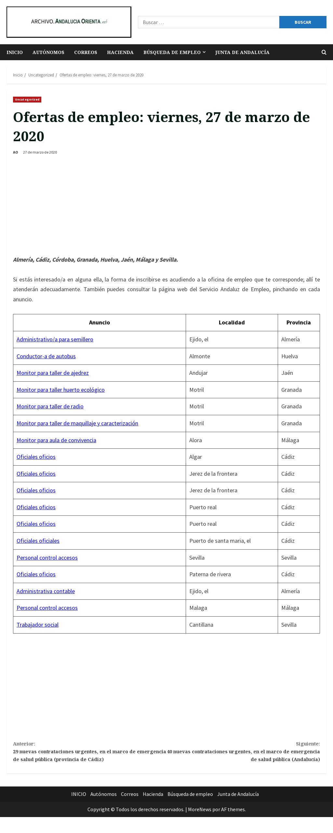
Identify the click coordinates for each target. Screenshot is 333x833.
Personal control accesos (47, 557)
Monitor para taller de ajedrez (53, 372)
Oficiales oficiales (38, 540)
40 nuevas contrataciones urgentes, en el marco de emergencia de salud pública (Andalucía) (243, 754)
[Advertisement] (166, 206)
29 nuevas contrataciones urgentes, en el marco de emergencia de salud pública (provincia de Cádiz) (89, 759)
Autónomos (48, 52)
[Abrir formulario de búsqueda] (324, 52)
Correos (85, 52)
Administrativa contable (46, 591)
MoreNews (199, 825)
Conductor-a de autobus (46, 356)
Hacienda (120, 52)
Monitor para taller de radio (50, 406)
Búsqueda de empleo (172, 52)
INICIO (15, 52)
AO (15, 152)
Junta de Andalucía (242, 52)
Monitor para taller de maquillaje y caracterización (77, 423)
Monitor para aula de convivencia (56, 440)
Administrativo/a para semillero (55, 339)
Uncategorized (27, 99)
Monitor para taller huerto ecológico (61, 389)
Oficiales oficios (36, 456)
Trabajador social (38, 624)
